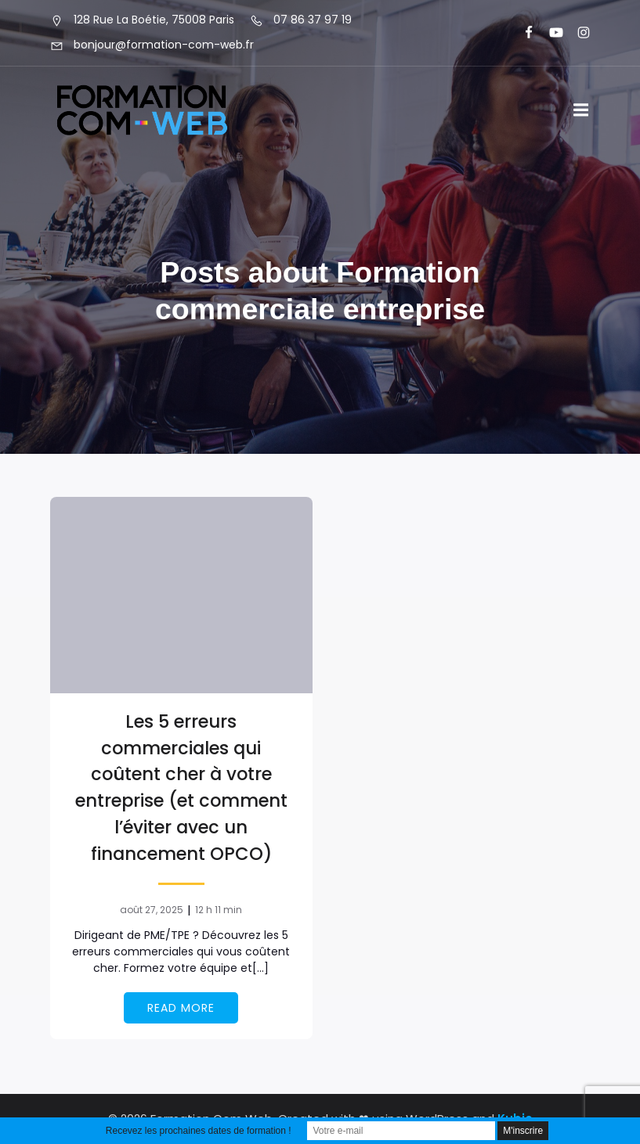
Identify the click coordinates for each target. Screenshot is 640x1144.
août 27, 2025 (151, 909)
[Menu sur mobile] (581, 110)
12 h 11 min (218, 909)
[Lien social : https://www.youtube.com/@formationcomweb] (549, 32)
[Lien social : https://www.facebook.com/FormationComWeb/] (522, 32)
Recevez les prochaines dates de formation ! (198, 1130)
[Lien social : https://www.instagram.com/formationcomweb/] (577, 32)
